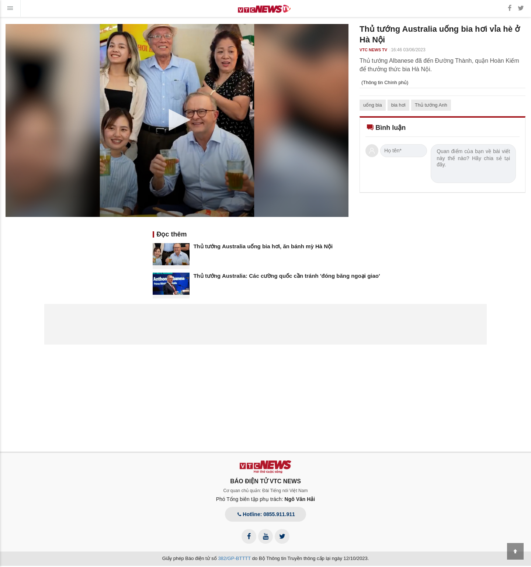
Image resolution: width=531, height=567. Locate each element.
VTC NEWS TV (373, 50)
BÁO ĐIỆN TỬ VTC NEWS (265, 481)
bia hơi (398, 105)
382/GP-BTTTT (234, 558)
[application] (177, 120)
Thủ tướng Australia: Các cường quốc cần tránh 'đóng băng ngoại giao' (286, 276)
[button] (177, 120)
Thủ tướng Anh (431, 105)
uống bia (372, 105)
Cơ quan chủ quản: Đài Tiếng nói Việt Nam (265, 490)
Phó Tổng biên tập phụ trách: (265, 499)
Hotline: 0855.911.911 (265, 514)
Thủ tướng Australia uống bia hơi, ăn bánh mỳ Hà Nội (263, 246)
